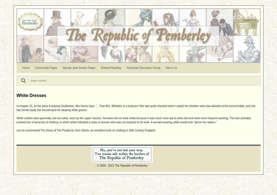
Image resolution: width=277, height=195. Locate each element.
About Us (171, 67)
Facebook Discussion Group (144, 67)
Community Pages (46, 67)
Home (26, 67)
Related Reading (111, 67)
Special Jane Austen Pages (78, 67)
